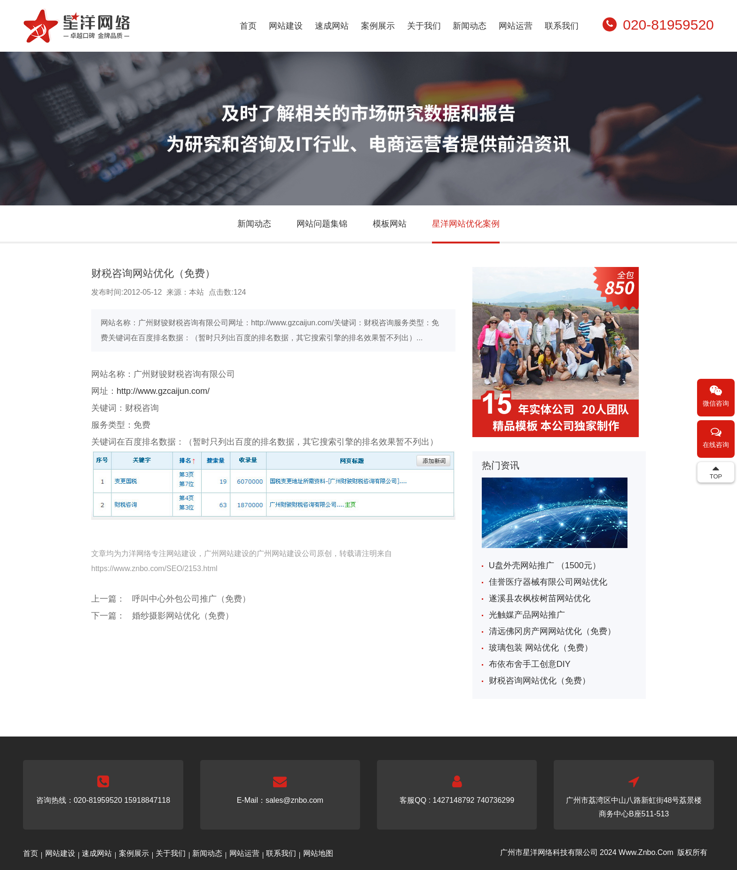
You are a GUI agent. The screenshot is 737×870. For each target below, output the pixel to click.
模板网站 (390, 223)
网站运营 (516, 26)
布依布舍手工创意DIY (530, 664)
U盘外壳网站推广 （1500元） (545, 565)
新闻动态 (469, 26)
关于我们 (424, 26)
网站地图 (318, 853)
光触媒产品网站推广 (527, 614)
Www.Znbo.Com (646, 852)
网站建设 (286, 26)
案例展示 (378, 26)
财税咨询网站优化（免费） (539, 680)
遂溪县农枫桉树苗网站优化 (539, 598)
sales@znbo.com (294, 800)
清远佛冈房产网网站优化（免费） (552, 631)
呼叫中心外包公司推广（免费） (191, 599)
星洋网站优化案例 (466, 223)
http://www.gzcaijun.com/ (163, 391)
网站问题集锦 (322, 223)
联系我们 (562, 26)
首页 (248, 26)
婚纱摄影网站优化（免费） (183, 615)
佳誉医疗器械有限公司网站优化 (548, 582)
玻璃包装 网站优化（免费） (541, 647)
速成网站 (332, 26)
